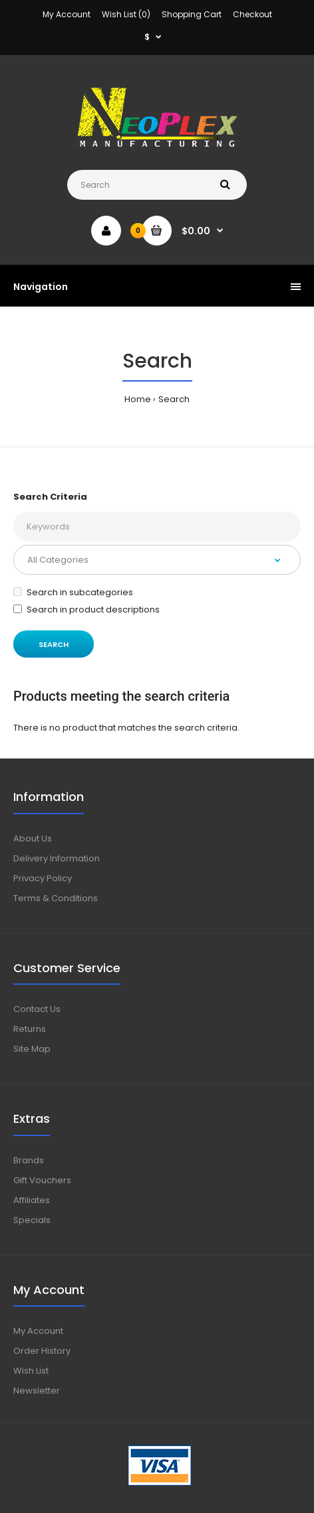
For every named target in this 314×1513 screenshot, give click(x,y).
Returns (29, 1029)
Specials (32, 1220)
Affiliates (31, 1200)
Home (137, 399)
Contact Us (37, 1009)
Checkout (252, 14)
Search (174, 399)
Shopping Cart (192, 14)
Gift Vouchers (42, 1180)
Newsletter (36, 1390)
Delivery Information (56, 858)
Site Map (32, 1049)
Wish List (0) (126, 14)
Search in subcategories (73, 592)
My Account (66, 14)
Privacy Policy (42, 878)
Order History (42, 1350)
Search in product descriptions (86, 609)
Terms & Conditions (55, 898)
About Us (32, 838)
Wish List (31, 1370)
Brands (28, 1160)
